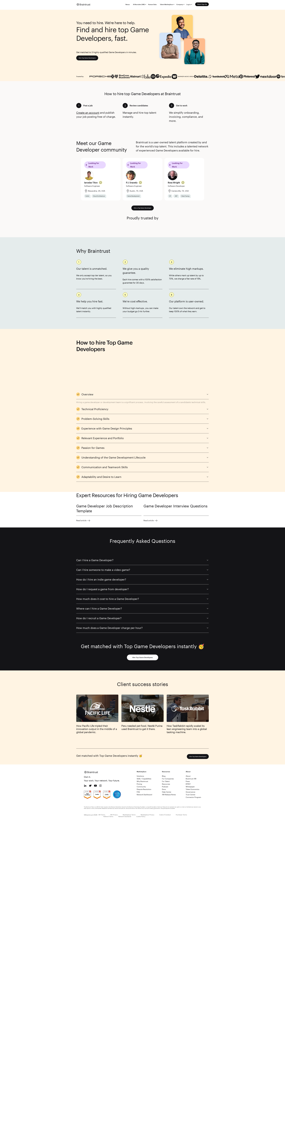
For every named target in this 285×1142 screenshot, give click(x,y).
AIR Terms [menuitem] (101, 791)
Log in (188, 4)
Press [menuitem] (188, 758)
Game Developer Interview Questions (175, 483)
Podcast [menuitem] (165, 763)
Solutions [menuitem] (140, 753)
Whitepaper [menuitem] (190, 763)
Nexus (127, 4)
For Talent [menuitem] (166, 758)
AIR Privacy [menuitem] (114, 791)
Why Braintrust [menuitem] (142, 758)
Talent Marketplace (166, 4)
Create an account (87, 112)
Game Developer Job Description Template (104, 485)
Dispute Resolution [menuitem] (144, 766)
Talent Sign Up (202, 4)
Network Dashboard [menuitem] (144, 771)
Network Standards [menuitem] (124, 793)
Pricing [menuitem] (139, 761)
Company (179, 4)
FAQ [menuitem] (138, 769)
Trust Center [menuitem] (190, 771)
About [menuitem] (188, 753)
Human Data (152, 4)
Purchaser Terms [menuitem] (181, 791)
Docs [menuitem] (164, 766)
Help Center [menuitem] (166, 769)
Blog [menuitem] (163, 753)
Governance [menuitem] (190, 769)
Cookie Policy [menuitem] (140, 793)
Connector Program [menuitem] (193, 774)
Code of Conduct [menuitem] (165, 791)
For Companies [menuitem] (168, 755)
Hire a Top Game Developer (142, 208)
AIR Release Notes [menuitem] (169, 771)
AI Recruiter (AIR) (139, 4)
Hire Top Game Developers (89, 58)
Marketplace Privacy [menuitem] (147, 791)
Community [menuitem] (141, 763)
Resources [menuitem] (166, 761)
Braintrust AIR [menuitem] (191, 755)
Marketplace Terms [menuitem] (129, 791)
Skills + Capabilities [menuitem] (144, 755)
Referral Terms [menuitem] (108, 793)
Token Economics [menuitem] (192, 766)
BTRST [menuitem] (188, 761)
